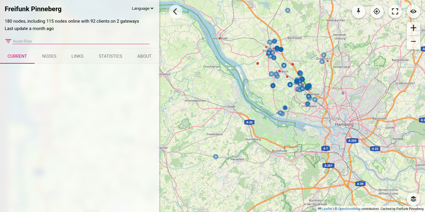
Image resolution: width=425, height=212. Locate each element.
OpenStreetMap (349, 209)
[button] (413, 29)
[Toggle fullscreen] (395, 11)
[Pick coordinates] (358, 11)
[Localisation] (377, 11)
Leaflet (325, 209)
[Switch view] (413, 11)
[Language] (142, 8)
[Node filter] (81, 41)
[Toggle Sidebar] (175, 11)
